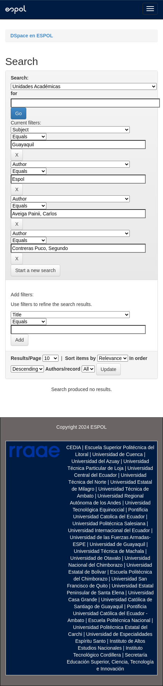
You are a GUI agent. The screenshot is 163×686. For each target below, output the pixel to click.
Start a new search (35, 270)
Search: (19, 78)
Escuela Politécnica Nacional (119, 620)
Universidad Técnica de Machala (109, 551)
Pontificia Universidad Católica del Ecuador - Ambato (107, 613)
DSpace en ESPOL (31, 35)
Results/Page (26, 358)
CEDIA (73, 447)
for (14, 93)
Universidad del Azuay (96, 461)
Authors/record (62, 369)
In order (138, 358)
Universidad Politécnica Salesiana (108, 523)
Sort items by (80, 358)
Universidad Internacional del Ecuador (109, 530)
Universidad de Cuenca (117, 454)
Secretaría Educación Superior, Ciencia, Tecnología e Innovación (110, 661)
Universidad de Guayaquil (117, 544)
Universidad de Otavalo (95, 558)
